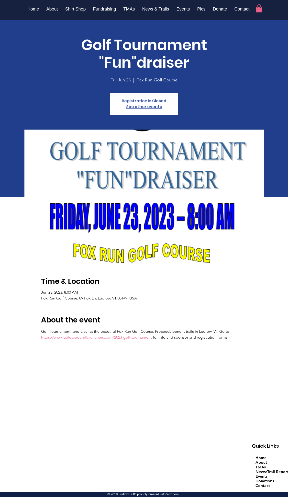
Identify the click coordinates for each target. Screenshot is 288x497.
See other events (144, 107)
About (261, 462)
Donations (264, 481)
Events (261, 476)
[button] (247, 3)
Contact (262, 485)
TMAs (260, 467)
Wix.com (172, 494)
